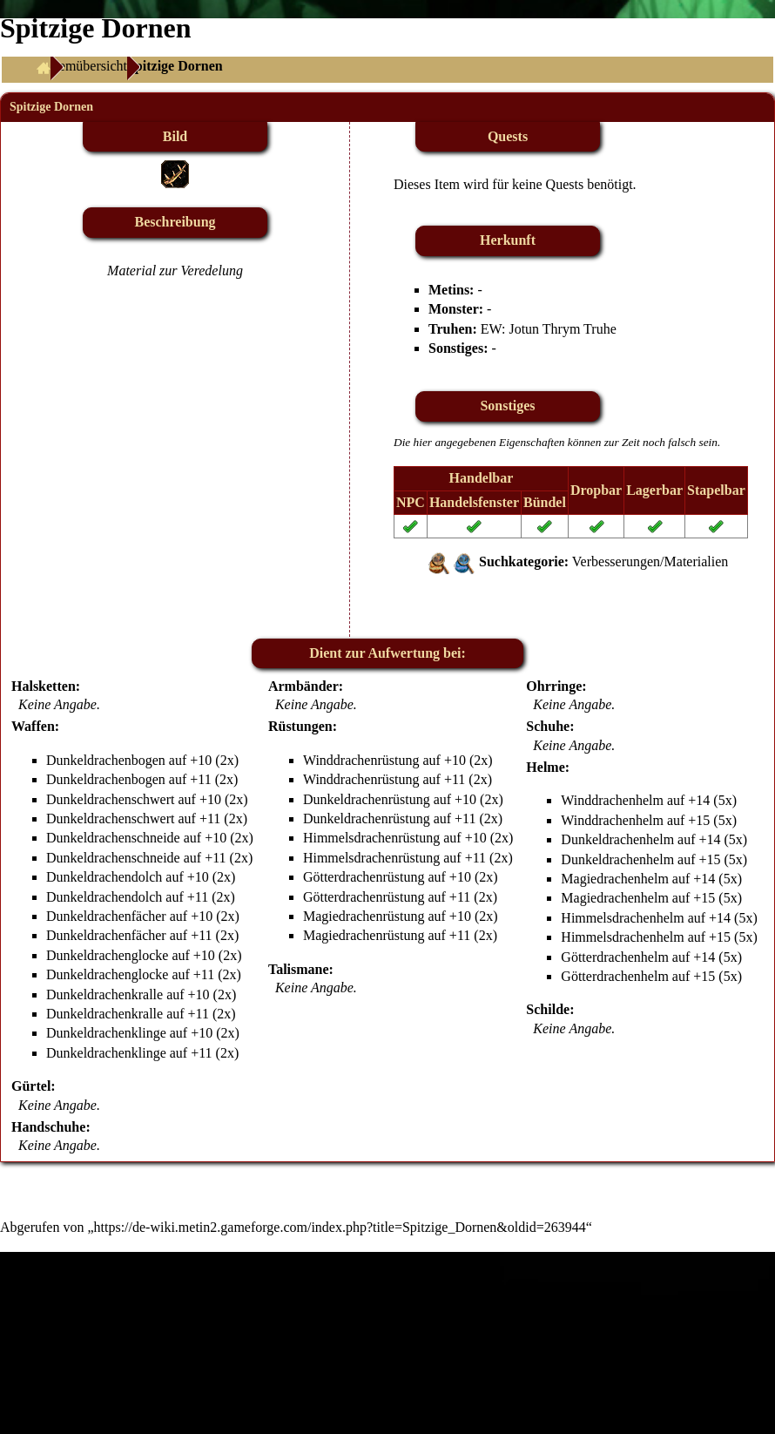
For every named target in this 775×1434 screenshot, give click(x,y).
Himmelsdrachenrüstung (371, 837)
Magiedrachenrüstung (364, 916)
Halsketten (43, 686)
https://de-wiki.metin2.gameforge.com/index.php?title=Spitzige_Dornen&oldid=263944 (340, 1227)
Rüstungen (300, 726)
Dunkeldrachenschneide (113, 837)
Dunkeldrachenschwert (110, 799)
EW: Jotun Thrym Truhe (549, 328)
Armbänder (303, 686)
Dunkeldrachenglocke (107, 955)
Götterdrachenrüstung (364, 876)
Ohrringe (554, 686)
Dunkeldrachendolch (104, 876)
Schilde (547, 1009)
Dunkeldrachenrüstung (366, 799)
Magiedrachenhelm (615, 878)
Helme (545, 767)
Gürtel (31, 1086)
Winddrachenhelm (612, 800)
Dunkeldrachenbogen (105, 760)
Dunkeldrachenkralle (104, 994)
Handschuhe (48, 1126)
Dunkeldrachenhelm (617, 839)
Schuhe (547, 726)
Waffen (33, 726)
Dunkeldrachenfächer (106, 916)
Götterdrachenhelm (615, 957)
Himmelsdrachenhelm (622, 917)
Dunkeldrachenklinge (106, 1032)
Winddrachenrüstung (361, 760)
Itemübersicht (89, 65)
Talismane (298, 969)
